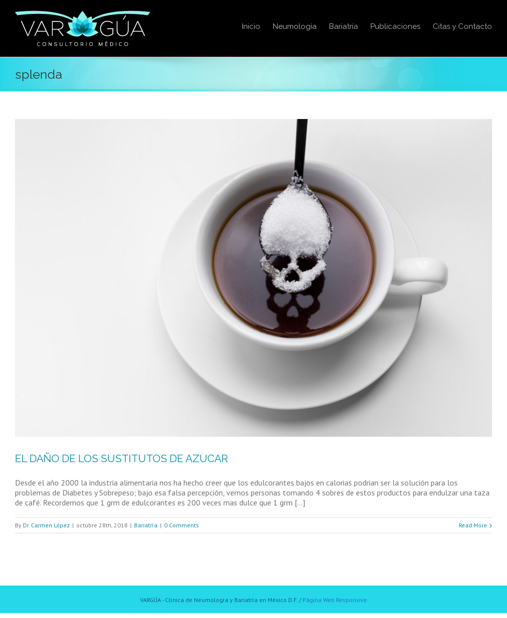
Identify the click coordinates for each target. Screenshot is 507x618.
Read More (473, 525)
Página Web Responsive (335, 600)
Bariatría (146, 525)
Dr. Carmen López (46, 525)
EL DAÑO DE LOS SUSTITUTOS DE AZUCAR (121, 458)
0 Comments (181, 525)
